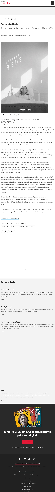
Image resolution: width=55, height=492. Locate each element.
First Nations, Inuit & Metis (17, 226)
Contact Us (27, 435)
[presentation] (27, 286)
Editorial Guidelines (27, 437)
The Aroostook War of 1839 (11, 322)
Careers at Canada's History (28, 432)
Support (27, 460)
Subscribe (28, 390)
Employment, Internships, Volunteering (28, 440)
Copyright (20, 484)
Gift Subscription (30, 395)
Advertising (27, 429)
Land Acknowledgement (27, 449)
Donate (27, 426)
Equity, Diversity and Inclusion (27, 443)
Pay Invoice (40, 395)
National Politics (30, 226)
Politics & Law (5, 226)
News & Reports (27, 451)
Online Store (27, 454)
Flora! (3, 339)
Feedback (27, 446)
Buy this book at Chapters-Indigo (10, 115)
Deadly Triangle (6, 307)
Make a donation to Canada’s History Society (27, 412)
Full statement (33, 482)
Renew (22, 395)
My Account (15, 395)
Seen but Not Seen (7, 290)
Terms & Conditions (30, 486)
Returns (27, 457)
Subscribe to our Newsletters (27, 420)
